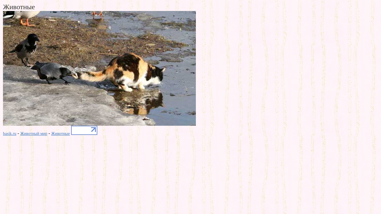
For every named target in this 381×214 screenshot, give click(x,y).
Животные (60, 133)
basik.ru (9, 133)
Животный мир (33, 133)
